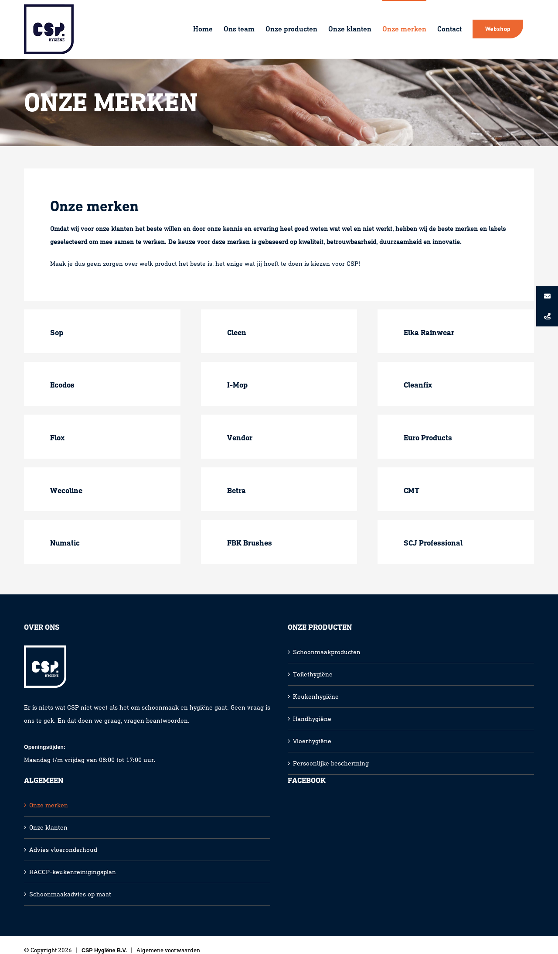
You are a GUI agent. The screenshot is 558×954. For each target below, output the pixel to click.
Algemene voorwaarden (168, 950)
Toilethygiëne (313, 674)
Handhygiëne (312, 719)
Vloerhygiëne (312, 741)
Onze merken (48, 805)
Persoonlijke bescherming (331, 763)
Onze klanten (48, 827)
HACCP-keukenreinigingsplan (72, 872)
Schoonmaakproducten (327, 652)
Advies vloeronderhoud (63, 850)
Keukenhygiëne (316, 696)
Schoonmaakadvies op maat (70, 894)
